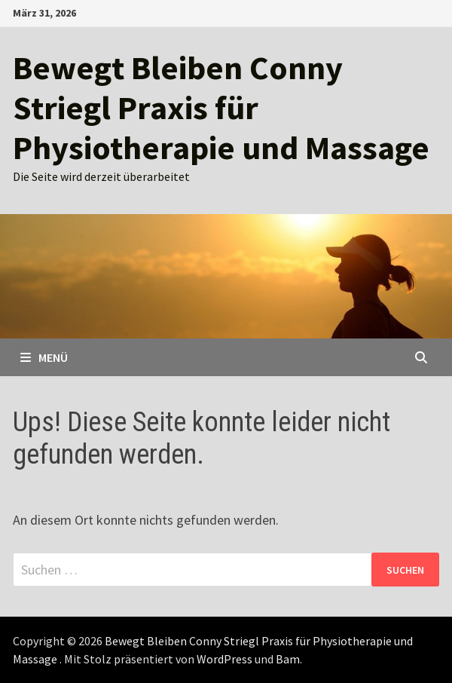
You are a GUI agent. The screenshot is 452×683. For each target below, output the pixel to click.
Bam (288, 658)
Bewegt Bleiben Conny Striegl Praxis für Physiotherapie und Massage (221, 107)
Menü (44, 357)
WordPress (224, 658)
